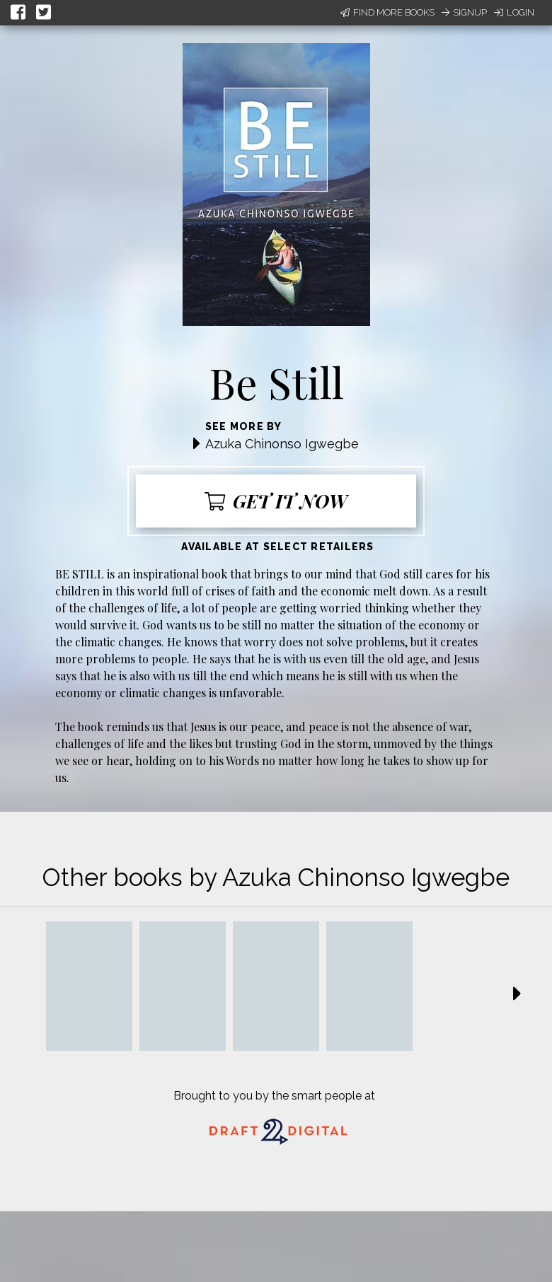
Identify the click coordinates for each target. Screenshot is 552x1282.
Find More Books (387, 12)
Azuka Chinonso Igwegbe (282, 443)
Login (514, 12)
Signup (464, 12)
